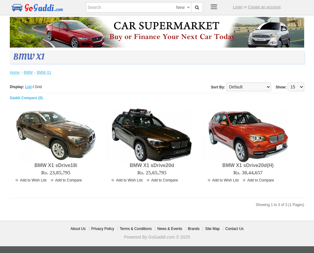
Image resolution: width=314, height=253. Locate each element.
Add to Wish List (33, 180)
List (28, 87)
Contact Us (234, 229)
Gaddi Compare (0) (26, 98)
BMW (28, 72)
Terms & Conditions (136, 229)
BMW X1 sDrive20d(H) (248, 165)
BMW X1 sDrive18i (55, 165)
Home (15, 72)
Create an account (264, 7)
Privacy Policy (102, 229)
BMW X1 (44, 72)
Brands (194, 229)
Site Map (212, 229)
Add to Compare (68, 180)
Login (238, 7)
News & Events (169, 229)
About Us (78, 229)
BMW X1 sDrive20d (152, 165)
